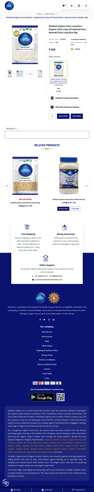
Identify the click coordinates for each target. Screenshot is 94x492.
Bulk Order (77, 116)
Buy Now (75, 209)
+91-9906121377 (40, 276)
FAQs (47, 341)
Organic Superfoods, (77, 449)
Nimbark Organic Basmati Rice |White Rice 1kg (69, 199)
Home (39, 14)
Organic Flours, (23, 449)
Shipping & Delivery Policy (47, 350)
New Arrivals (47, 336)
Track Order (47, 373)
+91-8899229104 (55, 276)
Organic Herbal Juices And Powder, (59, 443)
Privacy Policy (47, 355)
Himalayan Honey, (46, 452)
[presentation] (7, 186)
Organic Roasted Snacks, (56, 449)
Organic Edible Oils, (55, 446)
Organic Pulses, (37, 449)
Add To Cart (63, 209)
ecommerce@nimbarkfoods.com (47, 279)
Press (47, 378)
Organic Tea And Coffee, (34, 446)
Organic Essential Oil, (17, 452)
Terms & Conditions (47, 360)
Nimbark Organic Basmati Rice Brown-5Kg (25, 203)
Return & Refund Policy (47, 364)
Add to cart (63, 116)
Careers (47, 369)
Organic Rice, (80, 443)
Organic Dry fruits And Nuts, (29, 443)
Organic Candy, (72, 446)
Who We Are (47, 332)
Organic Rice (50, 14)
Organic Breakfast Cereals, (56, 439)
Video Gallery (46, 346)
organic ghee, (32, 452)
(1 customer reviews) (78, 39)
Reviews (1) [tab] (11, 128)
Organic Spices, (15, 446)
